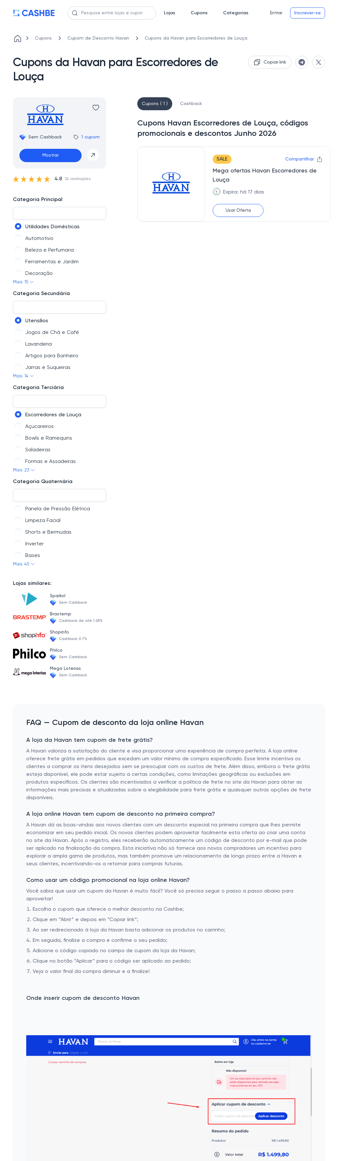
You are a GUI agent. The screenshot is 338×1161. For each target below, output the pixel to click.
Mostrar (50, 155)
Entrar (276, 13)
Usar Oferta (238, 210)
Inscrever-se (307, 13)
